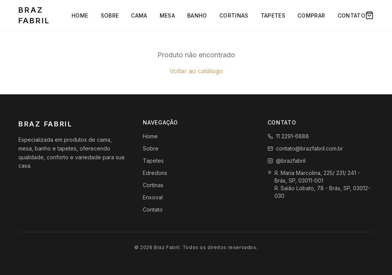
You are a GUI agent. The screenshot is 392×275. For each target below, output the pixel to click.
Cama (139, 15)
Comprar (311, 15)
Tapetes (273, 15)
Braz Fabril (34, 15)
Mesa (167, 15)
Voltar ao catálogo (196, 71)
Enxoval (153, 197)
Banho (197, 15)
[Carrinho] (369, 15)
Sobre (110, 15)
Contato (351, 15)
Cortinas (233, 15)
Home (80, 15)
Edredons (155, 173)
